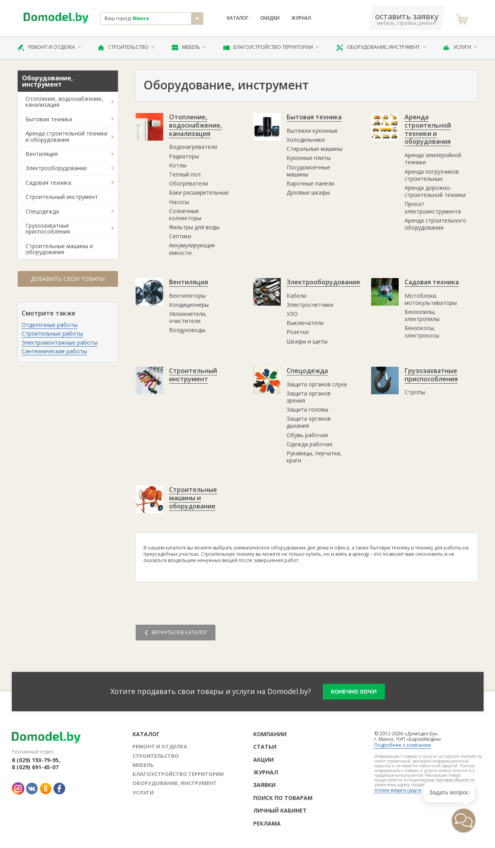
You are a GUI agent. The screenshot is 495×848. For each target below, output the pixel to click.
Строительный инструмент (62, 196)
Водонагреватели (193, 146)
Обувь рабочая (307, 435)
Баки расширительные (199, 192)
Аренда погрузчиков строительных (432, 175)
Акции (263, 760)
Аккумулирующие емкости (192, 248)
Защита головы (307, 409)
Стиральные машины (314, 148)
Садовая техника (48, 182)
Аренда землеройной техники (433, 158)
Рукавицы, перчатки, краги (314, 456)
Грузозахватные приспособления (48, 228)
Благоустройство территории (271, 47)
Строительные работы (52, 333)
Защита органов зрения (309, 397)
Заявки (264, 785)
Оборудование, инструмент (381, 47)
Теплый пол (185, 174)
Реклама (267, 823)
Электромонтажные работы (60, 342)
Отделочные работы (49, 324)
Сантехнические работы (54, 351)
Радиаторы (184, 156)
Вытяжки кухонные (312, 130)
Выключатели (305, 323)
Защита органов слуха (317, 384)
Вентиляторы (187, 295)
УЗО (292, 313)
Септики (180, 236)
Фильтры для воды (194, 227)
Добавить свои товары (68, 278)
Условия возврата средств (397, 790)
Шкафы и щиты (307, 341)
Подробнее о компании (402, 745)
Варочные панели (310, 183)
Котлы (177, 165)
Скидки (270, 18)
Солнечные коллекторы (185, 214)
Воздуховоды (187, 330)
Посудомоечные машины (308, 170)
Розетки (298, 332)
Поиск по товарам (283, 798)
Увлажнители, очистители (188, 317)
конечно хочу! (354, 691)
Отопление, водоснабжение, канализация (64, 101)
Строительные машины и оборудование (59, 249)
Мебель (189, 47)
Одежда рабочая (309, 444)
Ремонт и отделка (49, 47)
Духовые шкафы (308, 192)
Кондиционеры (189, 304)
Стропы (415, 392)
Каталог (237, 18)
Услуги (460, 47)
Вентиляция (42, 154)
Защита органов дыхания (309, 422)
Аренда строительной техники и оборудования (66, 136)
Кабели (296, 295)
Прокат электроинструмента (433, 207)
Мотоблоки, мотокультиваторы (431, 299)
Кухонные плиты (309, 157)
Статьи (264, 747)
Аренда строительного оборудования (435, 224)
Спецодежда (42, 211)
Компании (270, 734)
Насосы (179, 202)
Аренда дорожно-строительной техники (435, 191)
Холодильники (306, 139)
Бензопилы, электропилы (422, 315)
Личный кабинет (280, 810)
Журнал (301, 18)
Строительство (126, 47)
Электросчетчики (310, 304)
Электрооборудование (56, 168)
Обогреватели (188, 183)
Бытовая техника (49, 119)
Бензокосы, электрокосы (422, 331)
